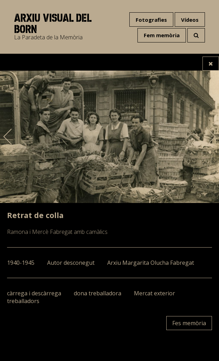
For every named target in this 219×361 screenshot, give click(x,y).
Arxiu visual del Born (52, 23)
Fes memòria (189, 323)
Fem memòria (162, 35)
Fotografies (151, 19)
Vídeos (190, 19)
